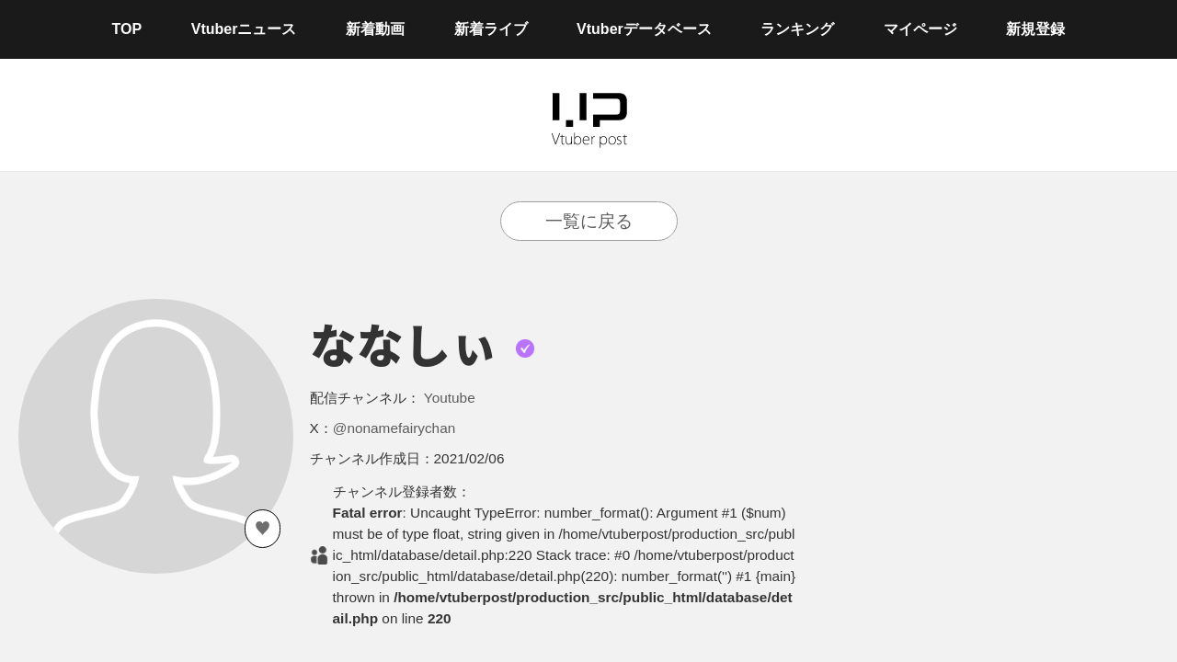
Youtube (449, 397)
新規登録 (1035, 29)
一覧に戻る (589, 221)
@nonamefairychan (394, 428)
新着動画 (375, 29)
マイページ (920, 29)
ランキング (797, 29)
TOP (127, 29)
